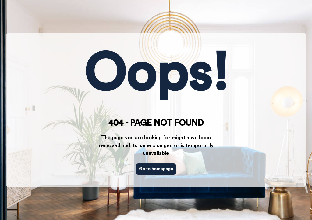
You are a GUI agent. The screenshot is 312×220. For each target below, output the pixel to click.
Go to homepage (156, 169)
